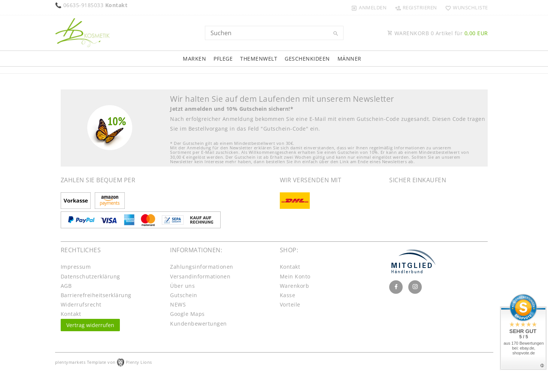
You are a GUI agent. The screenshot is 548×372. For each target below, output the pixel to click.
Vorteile (290, 304)
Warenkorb (294, 285)
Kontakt (71, 313)
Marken (194, 58)
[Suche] (336, 33)
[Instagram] (415, 287)
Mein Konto (295, 276)
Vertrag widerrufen (90, 325)
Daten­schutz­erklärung (90, 276)
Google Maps (187, 313)
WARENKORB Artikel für (437, 33)
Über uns (182, 285)
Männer (349, 58)
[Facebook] (396, 287)
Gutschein (183, 295)
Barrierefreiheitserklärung (96, 295)
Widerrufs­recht (81, 304)
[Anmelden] (369, 7)
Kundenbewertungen (198, 323)
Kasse (288, 295)
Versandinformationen (200, 276)
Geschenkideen (307, 58)
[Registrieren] (415, 7)
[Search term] (274, 33)
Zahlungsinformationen (201, 266)
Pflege (223, 58)
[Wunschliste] (465, 7)
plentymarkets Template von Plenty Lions (103, 362)
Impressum (76, 266)
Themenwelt (258, 58)
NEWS (178, 304)
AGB (66, 285)
